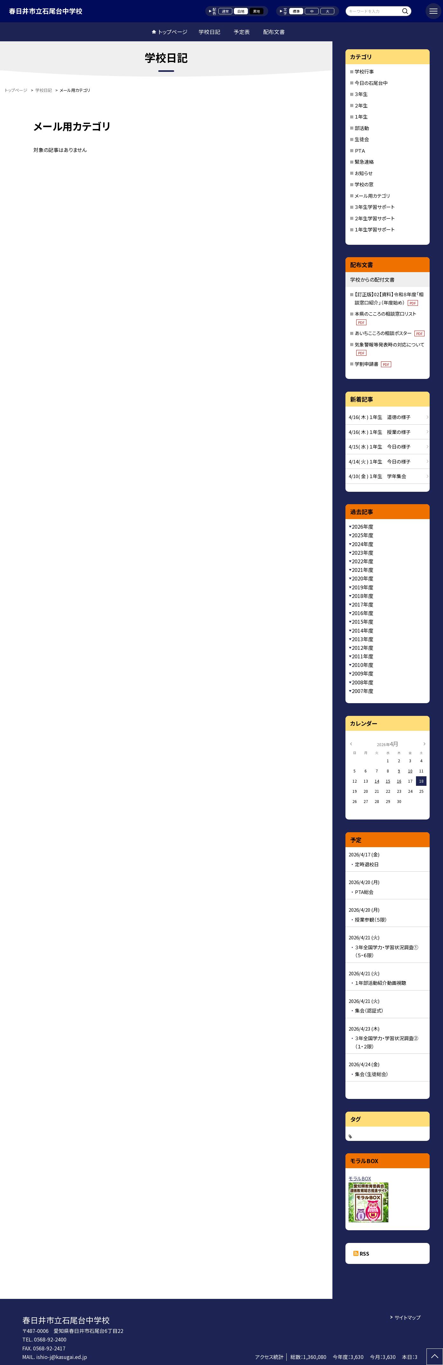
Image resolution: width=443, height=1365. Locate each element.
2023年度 (362, 552)
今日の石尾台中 (371, 82)
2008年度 (362, 682)
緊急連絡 (364, 161)
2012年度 (362, 647)
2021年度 (362, 569)
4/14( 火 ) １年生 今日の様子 (380, 461)
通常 (225, 11)
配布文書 (274, 32)
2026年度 (362, 526)
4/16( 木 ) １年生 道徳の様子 (380, 417)
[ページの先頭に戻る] (435, 1357)
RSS (364, 1253)
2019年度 (362, 587)
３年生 (361, 94)
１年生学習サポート (375, 229)
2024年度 (362, 544)
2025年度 (362, 535)
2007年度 (362, 691)
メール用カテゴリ (372, 195)
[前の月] (351, 743)
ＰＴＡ (360, 150)
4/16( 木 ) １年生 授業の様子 (380, 432)
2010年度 (362, 665)
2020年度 (362, 578)
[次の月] (424, 743)
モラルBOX (360, 1178)
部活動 (362, 128)
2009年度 (362, 673)
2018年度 (362, 596)
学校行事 (364, 71)
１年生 (361, 116)
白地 (240, 11)
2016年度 (362, 613)
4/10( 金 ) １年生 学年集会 (377, 476)
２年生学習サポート (375, 218)
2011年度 (362, 656)
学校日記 (209, 32)
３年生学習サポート (375, 206)
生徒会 (362, 139)
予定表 (242, 32)
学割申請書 (373, 363)
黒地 (256, 11)
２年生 (361, 105)
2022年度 (362, 561)
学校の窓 (364, 184)
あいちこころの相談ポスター (390, 333)
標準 (296, 11)
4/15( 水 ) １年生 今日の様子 (380, 446)
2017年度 (362, 604)
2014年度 (362, 630)
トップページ (172, 32)
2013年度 (362, 639)
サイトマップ (407, 1317)
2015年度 (362, 621)
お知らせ (363, 173)
